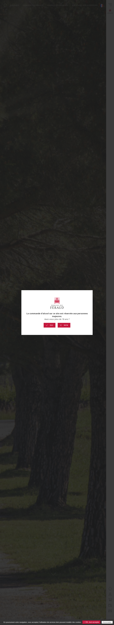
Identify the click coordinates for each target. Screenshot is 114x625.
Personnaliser (107, 622)
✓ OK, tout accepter (91, 622)
